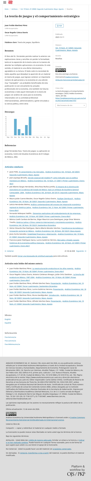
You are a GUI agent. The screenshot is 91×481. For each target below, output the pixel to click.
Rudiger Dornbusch (65, 198)
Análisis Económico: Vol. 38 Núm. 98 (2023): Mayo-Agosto (58, 231)
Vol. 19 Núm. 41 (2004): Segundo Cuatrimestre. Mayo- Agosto (42, 9)
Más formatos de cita (64, 105)
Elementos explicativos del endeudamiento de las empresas (57, 213)
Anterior (10, 251)
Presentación (56, 283)
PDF (60, 26)
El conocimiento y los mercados (31, 172)
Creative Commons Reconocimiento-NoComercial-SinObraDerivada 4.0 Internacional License (45, 418)
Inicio (7, 9)
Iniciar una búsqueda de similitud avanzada (35, 256)
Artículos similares (14, 167)
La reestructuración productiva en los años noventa (53, 268)
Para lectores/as (10, 337)
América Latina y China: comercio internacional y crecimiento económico (45, 222)
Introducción (54, 295)
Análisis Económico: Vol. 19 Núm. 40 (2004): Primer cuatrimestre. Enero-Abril (39, 216)
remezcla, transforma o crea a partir (34, 453)
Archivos (14, 9)
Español (8, 323)
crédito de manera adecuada (39, 440)
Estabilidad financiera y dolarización (42, 234)
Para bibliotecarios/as (12, 344)
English (8, 319)
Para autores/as (10, 341)
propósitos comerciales (62, 449)
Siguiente (80, 251)
